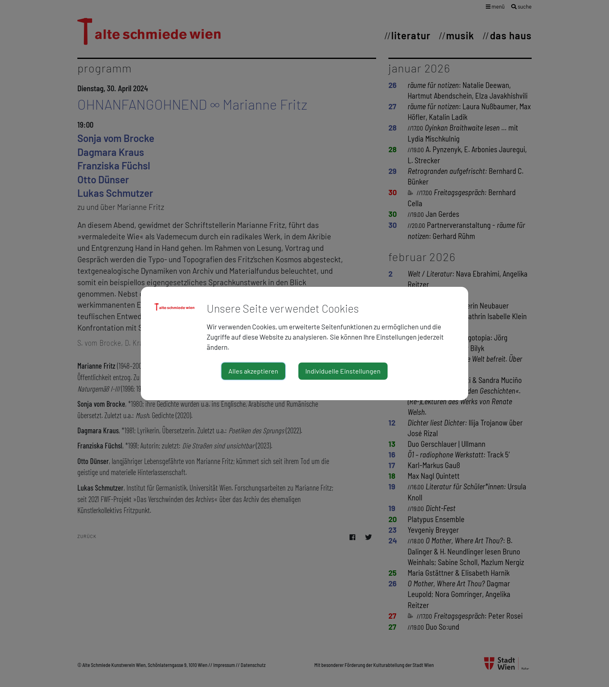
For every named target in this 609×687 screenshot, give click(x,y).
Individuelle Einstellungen (343, 371)
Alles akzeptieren (253, 371)
